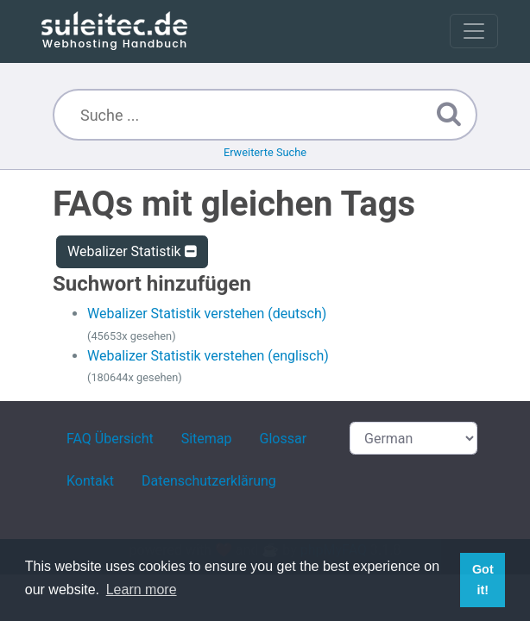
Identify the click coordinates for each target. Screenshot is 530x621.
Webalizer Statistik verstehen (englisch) (208, 356)
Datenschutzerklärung (209, 481)
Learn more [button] (141, 589)
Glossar (283, 438)
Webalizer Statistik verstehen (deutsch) (206, 313)
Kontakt (90, 481)
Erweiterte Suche (265, 152)
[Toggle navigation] (474, 31)
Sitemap (206, 438)
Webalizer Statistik (132, 251)
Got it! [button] (483, 579)
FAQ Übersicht (110, 438)
